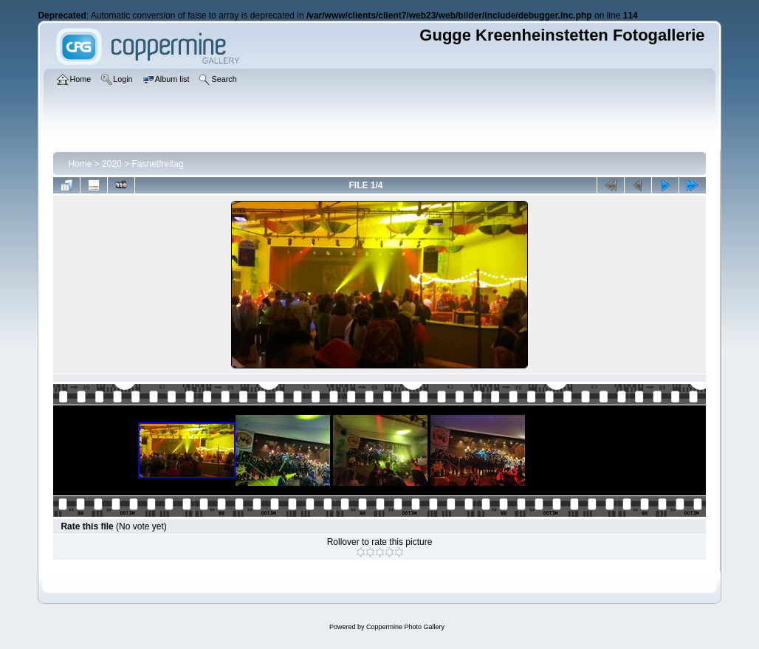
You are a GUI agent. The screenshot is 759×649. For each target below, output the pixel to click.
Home (80, 164)
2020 (112, 164)
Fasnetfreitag (157, 164)
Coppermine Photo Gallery (405, 627)
